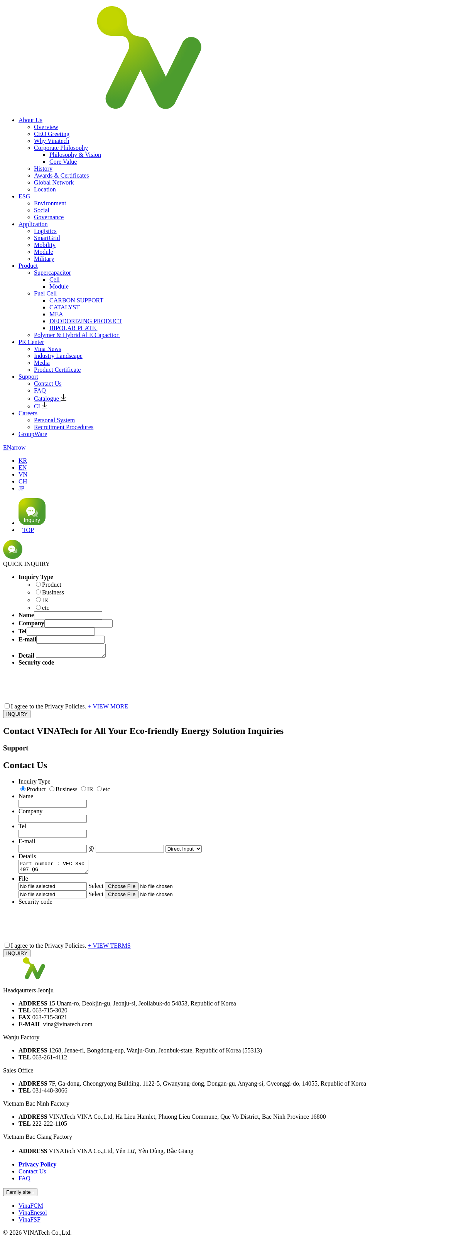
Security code (35, 906)
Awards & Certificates (61, 175)
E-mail (27, 843)
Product (28, 265)
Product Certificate (57, 369)
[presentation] (77, 683)
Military (44, 258)
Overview (46, 127)
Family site (20, 1197)
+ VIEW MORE (108, 708)
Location (45, 189)
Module (43, 251)
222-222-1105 (49, 1128)
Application (33, 224)
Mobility (45, 245)
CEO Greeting (51, 134)
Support (28, 376)
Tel (22, 828)
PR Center (31, 342)
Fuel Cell (45, 293)
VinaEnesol (33, 1217)
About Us (30, 120)
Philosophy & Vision (75, 154)
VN (23, 474)
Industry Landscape (58, 355)
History (43, 168)
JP (21, 488)
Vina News (47, 349)
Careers (28, 413)
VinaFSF (30, 1224)
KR (23, 460)
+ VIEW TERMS (109, 950)
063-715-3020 (50, 1015)
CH (23, 481)
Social (41, 210)
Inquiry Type (35, 783)
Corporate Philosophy (61, 147)
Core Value (63, 161)
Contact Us (48, 383)
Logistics (45, 231)
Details (27, 858)
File (23, 883)
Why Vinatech (51, 141)
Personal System (54, 420)
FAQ (40, 390)
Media (42, 362)
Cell (54, 279)
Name (26, 798)
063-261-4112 (49, 1062)
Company (30, 813)
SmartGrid (47, 238)
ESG (24, 196)
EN (14, 447)
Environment (50, 203)
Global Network (54, 182)
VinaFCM (31, 1210)
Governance (49, 217)
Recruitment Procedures (63, 427)
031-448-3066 (50, 1095)
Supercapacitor (52, 272)
